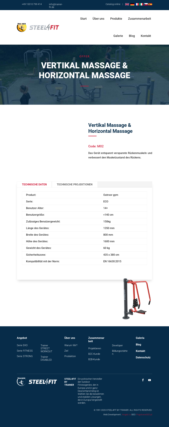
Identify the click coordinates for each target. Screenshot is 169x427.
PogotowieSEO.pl (144, 414)
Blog (132, 36)
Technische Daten (34, 184)
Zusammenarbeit (139, 18)
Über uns (98, 18)
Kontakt (146, 36)
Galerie (118, 36)
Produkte (116, 18)
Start (83, 18)
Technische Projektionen (74, 184)
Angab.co (126, 414)
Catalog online (113, 4)
